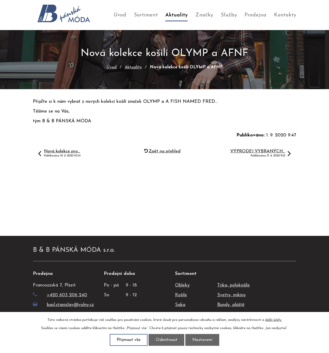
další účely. (273, 320)
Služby (229, 15)
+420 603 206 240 (60, 295)
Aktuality (176, 15)
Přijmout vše (129, 340)
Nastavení (202, 340)
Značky (204, 15)
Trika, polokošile (233, 285)
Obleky (182, 285)
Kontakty (285, 15)
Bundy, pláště (230, 304)
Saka (180, 304)
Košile (181, 295)
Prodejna (255, 15)
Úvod (120, 15)
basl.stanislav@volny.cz (63, 304)
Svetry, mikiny (231, 295)
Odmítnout (166, 340)
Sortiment (146, 15)
